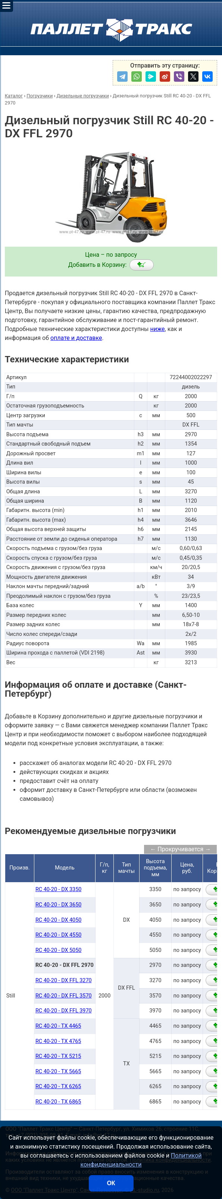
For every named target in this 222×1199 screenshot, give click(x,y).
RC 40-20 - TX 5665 (58, 1071)
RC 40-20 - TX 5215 (58, 1056)
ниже (157, 328)
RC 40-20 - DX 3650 (58, 905)
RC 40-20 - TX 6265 (58, 1086)
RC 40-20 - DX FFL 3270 (63, 980)
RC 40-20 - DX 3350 (58, 889)
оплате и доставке (76, 337)
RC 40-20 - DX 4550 (58, 935)
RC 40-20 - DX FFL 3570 (63, 996)
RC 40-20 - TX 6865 (58, 1102)
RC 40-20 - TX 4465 (58, 1026)
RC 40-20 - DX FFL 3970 (63, 1011)
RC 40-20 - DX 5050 (58, 950)
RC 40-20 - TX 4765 (58, 1041)
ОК (111, 1183)
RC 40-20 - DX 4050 (58, 920)
